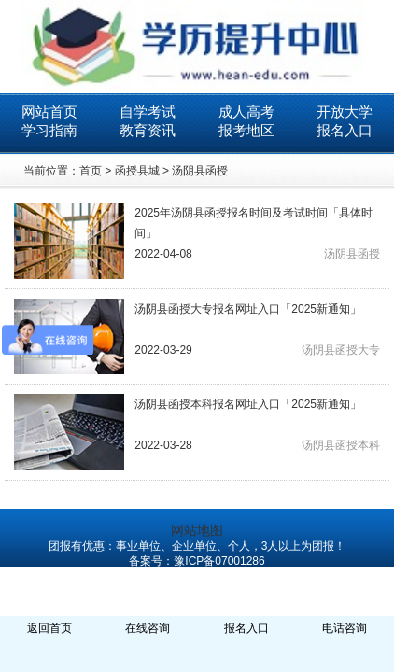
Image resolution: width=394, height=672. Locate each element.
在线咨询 (147, 628)
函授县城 (137, 170)
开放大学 (345, 111)
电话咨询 (344, 628)
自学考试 (148, 111)
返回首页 (49, 628)
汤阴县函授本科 (341, 445)
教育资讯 (148, 130)
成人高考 (246, 111)
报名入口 (345, 130)
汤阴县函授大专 (341, 350)
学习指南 (49, 130)
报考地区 (246, 130)
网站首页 (49, 111)
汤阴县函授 (200, 170)
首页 (90, 170)
